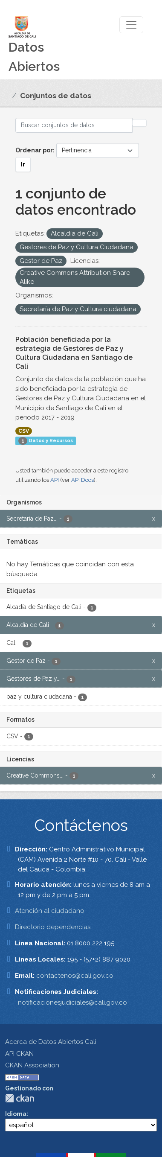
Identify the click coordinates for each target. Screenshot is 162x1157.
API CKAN (19, 1054)
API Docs (82, 480)
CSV (23, 431)
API (54, 480)
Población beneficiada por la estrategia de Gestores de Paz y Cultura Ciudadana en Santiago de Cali (74, 352)
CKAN (19, 1098)
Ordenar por (34, 150)
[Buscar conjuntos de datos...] (74, 125)
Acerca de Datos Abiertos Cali (50, 1042)
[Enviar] (139, 123)
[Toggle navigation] (131, 24)
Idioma (15, 1113)
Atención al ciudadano (49, 911)
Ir (23, 164)
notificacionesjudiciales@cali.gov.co (72, 1002)
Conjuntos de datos (55, 95)
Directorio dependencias (52, 927)
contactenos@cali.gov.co (74, 975)
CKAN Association (32, 1065)
